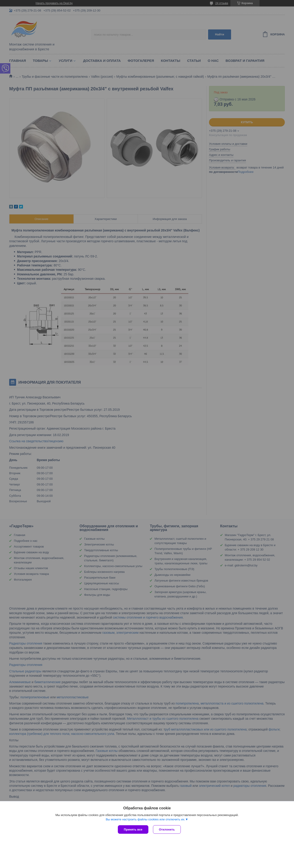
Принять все (133, 829)
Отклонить (167, 829)
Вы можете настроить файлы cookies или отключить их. (145, 819)
